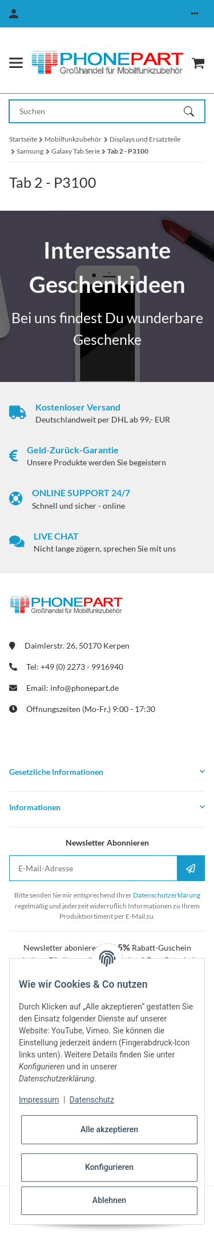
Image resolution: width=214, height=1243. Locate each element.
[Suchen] (194, 111)
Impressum (39, 1099)
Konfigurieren (109, 1167)
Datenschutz (92, 1099)
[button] (194, 13)
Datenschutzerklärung (166, 895)
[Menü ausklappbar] (16, 63)
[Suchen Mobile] (97, 111)
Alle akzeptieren (109, 1129)
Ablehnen (109, 1200)
